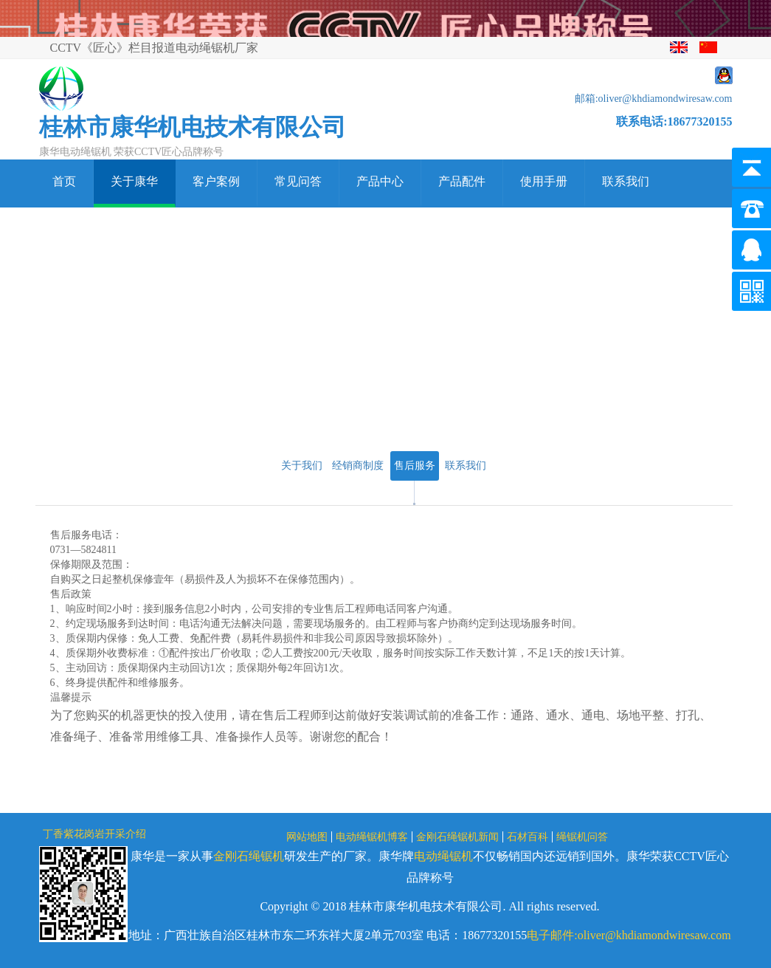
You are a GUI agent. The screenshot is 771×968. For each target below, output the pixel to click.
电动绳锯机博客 (372, 836)
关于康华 (134, 181)
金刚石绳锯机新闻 (457, 836)
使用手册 (543, 181)
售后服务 (414, 465)
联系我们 (625, 181)
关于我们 (301, 465)
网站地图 (307, 836)
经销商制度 (358, 465)
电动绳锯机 (443, 856)
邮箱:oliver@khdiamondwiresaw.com (654, 98)
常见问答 (298, 181)
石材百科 (527, 836)
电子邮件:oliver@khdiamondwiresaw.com (628, 935)
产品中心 (380, 181)
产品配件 (461, 181)
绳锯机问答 (582, 836)
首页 (64, 181)
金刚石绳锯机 (248, 856)
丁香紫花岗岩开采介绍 (94, 834)
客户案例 (216, 181)
